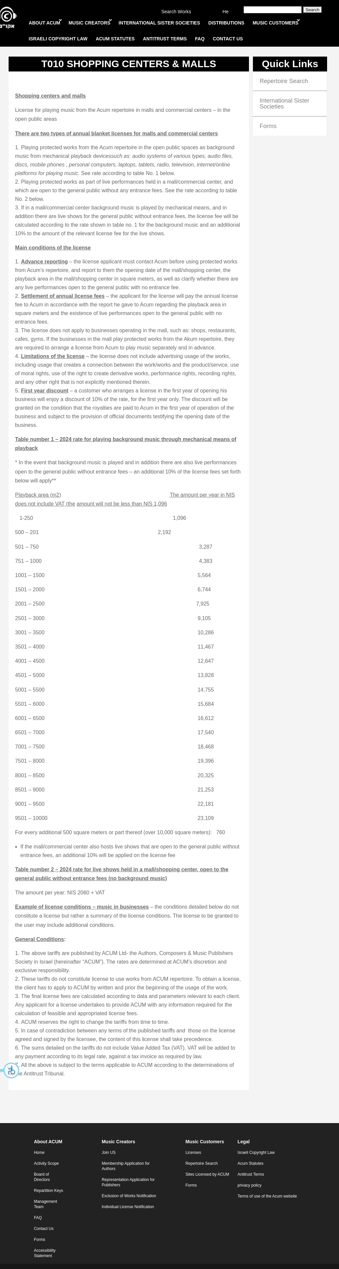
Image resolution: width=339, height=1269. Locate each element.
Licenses (193, 1142)
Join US (109, 1142)
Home (39, 1142)
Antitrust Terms (251, 1164)
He (225, 12)
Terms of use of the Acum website (267, 1186)
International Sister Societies (284, 93)
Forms (268, 116)
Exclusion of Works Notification (129, 1186)
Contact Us (43, 1218)
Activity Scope (46, 1153)
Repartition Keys (48, 1180)
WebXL (183, 1261)
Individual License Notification (128, 1197)
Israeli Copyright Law (256, 1142)
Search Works (176, 12)
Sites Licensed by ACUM (207, 1164)
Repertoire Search (284, 71)
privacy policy (250, 1175)
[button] (10, 1070)
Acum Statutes (251, 1153)
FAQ (38, 1207)
